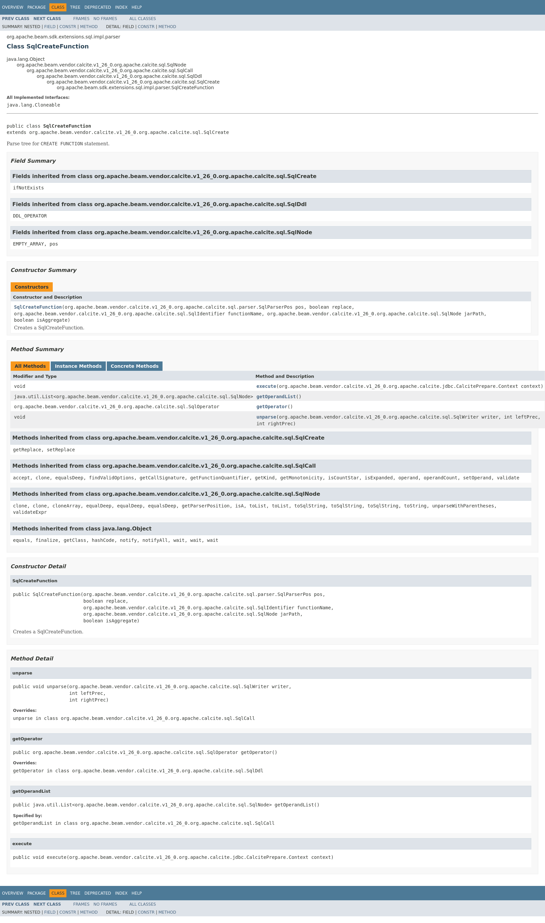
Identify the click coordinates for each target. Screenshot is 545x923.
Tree (75, 7)
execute (266, 386)
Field (49, 26)
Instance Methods (78, 366)
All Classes (142, 18)
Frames (81, 18)
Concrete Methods (135, 366)
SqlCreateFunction (38, 307)
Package (36, 7)
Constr (67, 26)
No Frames (105, 18)
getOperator (271, 406)
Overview (12, 7)
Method (89, 26)
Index (121, 7)
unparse (266, 417)
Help (136, 7)
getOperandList (276, 396)
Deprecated (97, 7)
